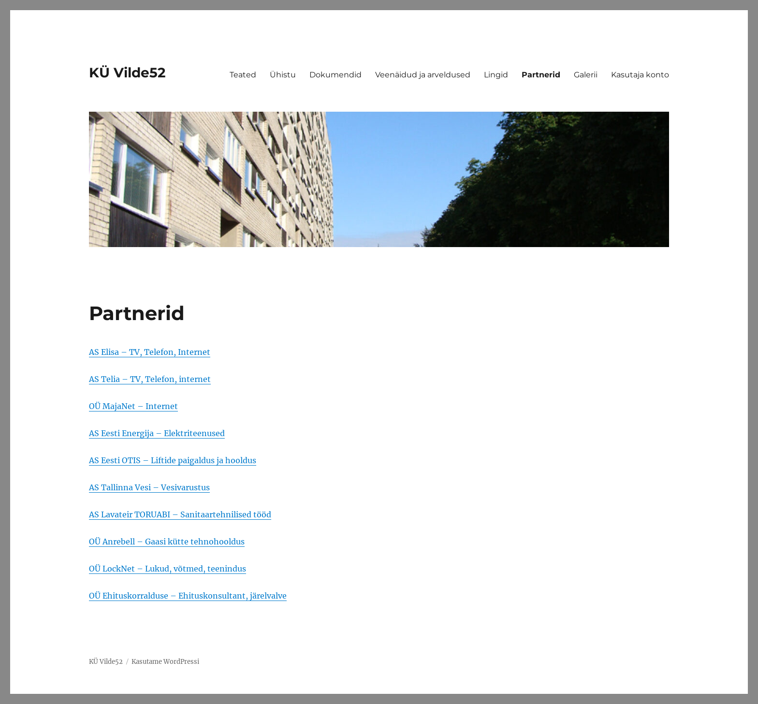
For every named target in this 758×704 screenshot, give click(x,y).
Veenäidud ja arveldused (422, 74)
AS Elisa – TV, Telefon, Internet (149, 352)
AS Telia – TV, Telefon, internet (150, 379)
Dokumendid (335, 74)
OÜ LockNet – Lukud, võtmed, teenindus (167, 568)
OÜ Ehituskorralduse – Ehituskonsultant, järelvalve (188, 596)
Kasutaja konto (640, 74)
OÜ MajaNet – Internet (133, 406)
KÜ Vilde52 (127, 72)
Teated (243, 74)
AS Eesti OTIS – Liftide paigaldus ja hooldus (172, 460)
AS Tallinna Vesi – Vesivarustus (149, 487)
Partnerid (541, 74)
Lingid (496, 74)
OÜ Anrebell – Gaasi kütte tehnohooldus (167, 541)
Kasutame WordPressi (165, 662)
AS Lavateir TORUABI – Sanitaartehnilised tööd (180, 514)
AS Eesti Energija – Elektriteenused (157, 433)
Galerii (586, 74)
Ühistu (283, 74)
